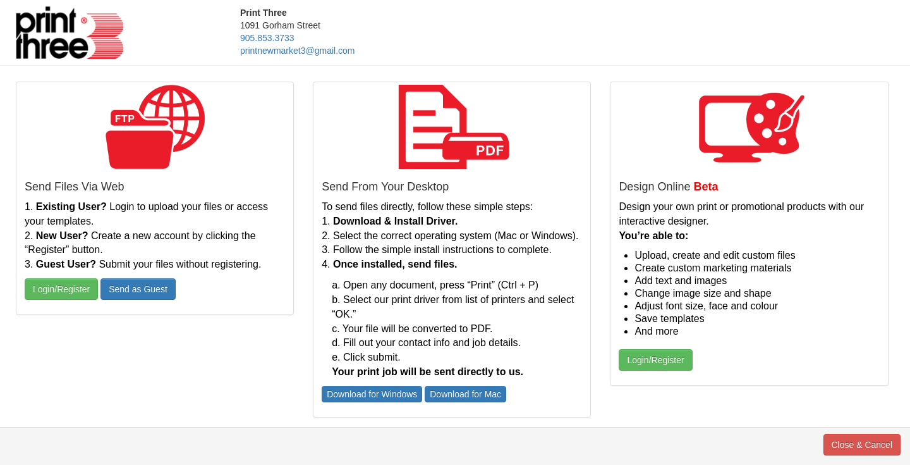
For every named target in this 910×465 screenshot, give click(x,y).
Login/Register (61, 289)
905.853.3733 (267, 38)
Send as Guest (138, 289)
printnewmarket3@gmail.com (297, 51)
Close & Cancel (862, 445)
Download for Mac (465, 394)
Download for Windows (372, 394)
